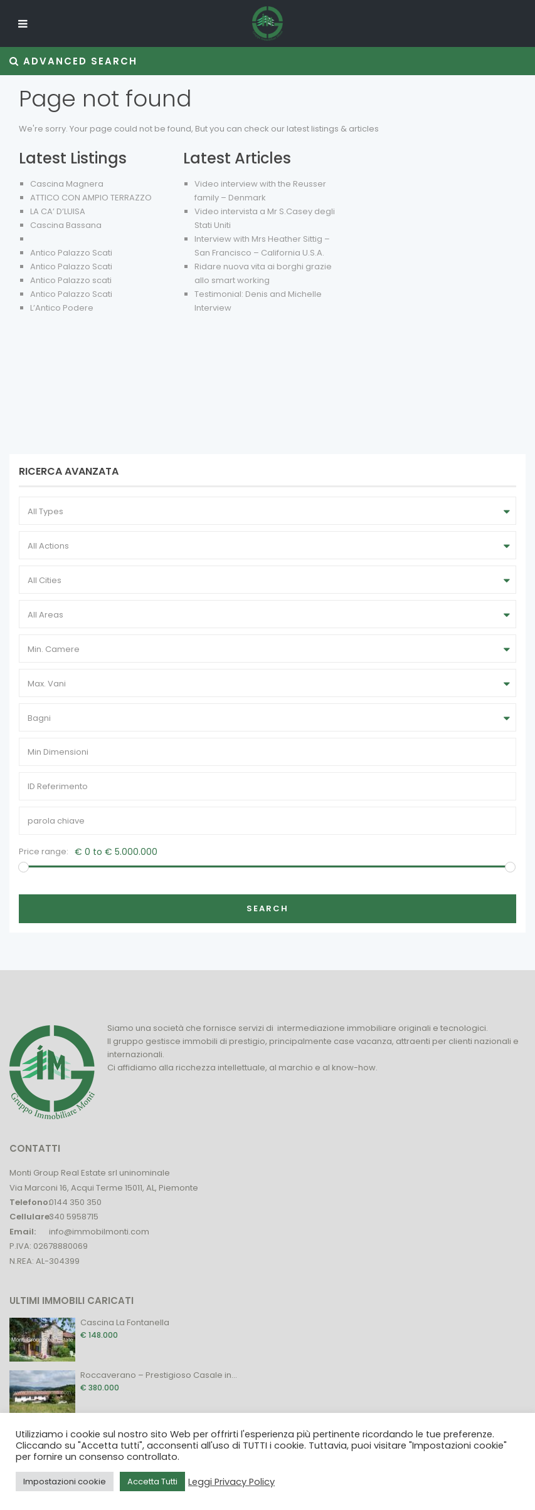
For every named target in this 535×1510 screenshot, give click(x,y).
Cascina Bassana (66, 225)
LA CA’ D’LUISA (57, 211)
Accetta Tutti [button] (152, 1481)
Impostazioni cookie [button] (64, 1481)
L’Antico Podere (61, 308)
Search (267, 908)
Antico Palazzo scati (71, 280)
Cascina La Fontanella (124, 1322)
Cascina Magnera (66, 184)
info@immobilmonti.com (99, 1232)
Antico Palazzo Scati (71, 253)
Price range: (43, 851)
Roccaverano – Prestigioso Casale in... (158, 1375)
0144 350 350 (75, 1202)
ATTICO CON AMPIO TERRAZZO (91, 198)
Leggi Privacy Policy (231, 1481)
